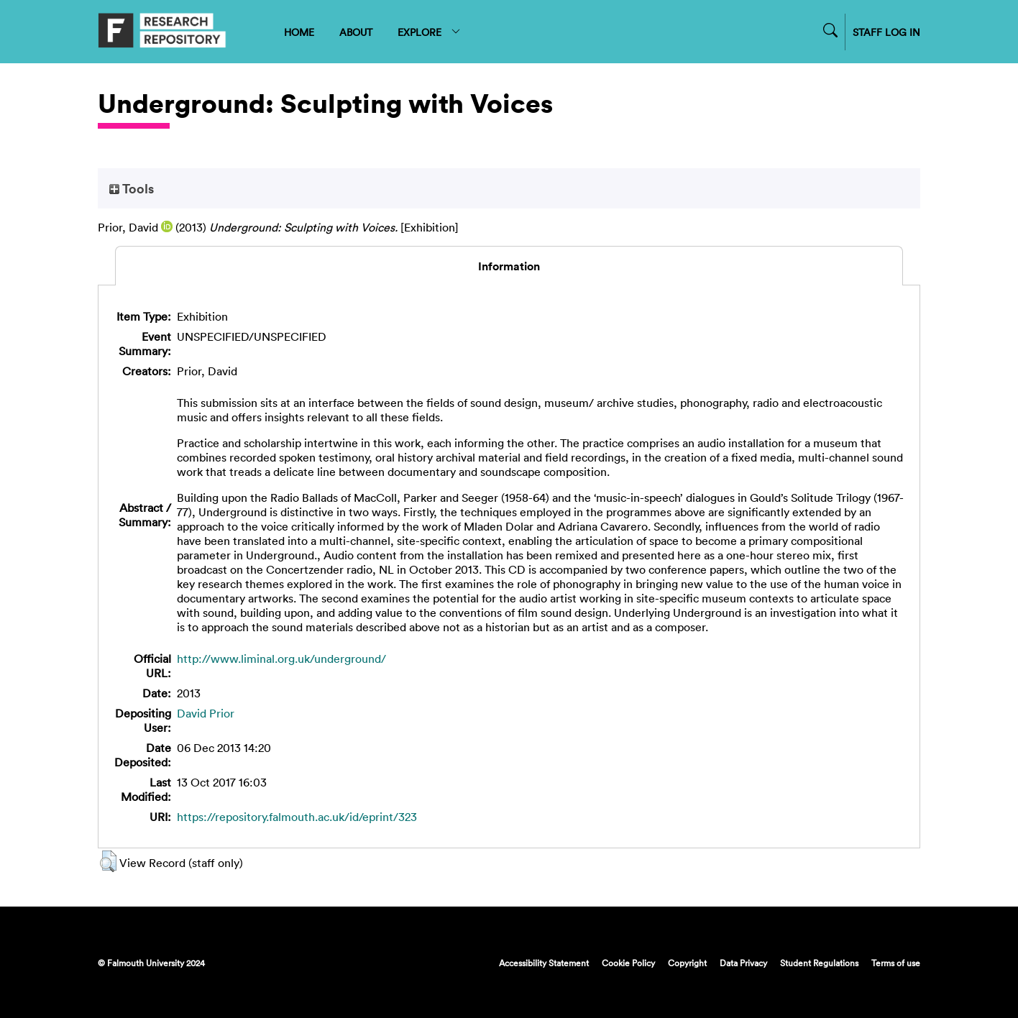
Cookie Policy (628, 962)
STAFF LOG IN (886, 32)
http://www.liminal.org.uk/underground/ (281, 658)
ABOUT (355, 32)
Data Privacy (743, 962)
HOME (299, 32)
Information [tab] (509, 266)
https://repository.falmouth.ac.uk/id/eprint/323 (297, 817)
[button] (108, 861)
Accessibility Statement (544, 962)
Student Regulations (819, 962)
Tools (131, 188)
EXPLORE (430, 32)
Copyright (687, 962)
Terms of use (895, 962)
